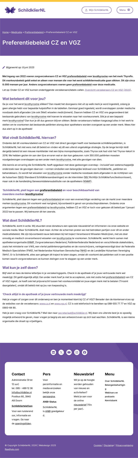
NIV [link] (87, 177)
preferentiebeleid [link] (77, 76)
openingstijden (23, 423)
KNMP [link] (87, 181)
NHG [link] (21, 177)
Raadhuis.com (12, 449)
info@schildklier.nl (22, 392)
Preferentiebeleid (34, 32)
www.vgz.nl (60, 303)
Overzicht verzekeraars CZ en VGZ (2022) (108, 90)
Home (5, 32)
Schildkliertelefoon (22, 406)
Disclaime (108, 445)
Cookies (98, 445)
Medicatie (16, 32)
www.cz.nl (45, 303)
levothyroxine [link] (100, 76)
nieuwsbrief (80, 404)
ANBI (48, 411)
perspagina (49, 396)
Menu (123, 10)
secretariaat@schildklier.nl (72, 312)
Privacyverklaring (124, 445)
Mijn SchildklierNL (99, 10)
